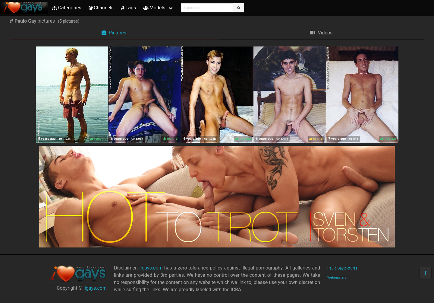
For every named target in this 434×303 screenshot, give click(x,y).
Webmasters (336, 277)
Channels (101, 8)
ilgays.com (95, 288)
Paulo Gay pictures (342, 268)
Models (154, 8)
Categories (66, 8)
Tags (128, 8)
